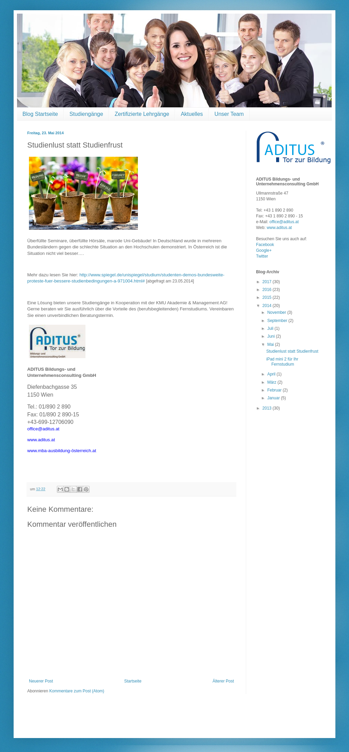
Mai (271, 344)
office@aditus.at (284, 221)
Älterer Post (223, 681)
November (277, 312)
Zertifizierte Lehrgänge (142, 114)
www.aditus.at (279, 227)
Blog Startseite (40, 114)
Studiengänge (86, 114)
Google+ (264, 250)
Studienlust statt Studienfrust (292, 351)
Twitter (262, 256)
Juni (271, 336)
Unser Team (229, 114)
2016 (268, 289)
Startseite (133, 681)
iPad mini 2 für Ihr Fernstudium (282, 361)
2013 (268, 408)
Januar (274, 398)
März (272, 382)
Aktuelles (192, 114)
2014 (268, 305)
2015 (268, 297)
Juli (270, 328)
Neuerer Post (41, 681)
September (277, 320)
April (271, 374)
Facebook (265, 244)
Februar (275, 390)
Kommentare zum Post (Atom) (76, 691)
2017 (268, 281)
